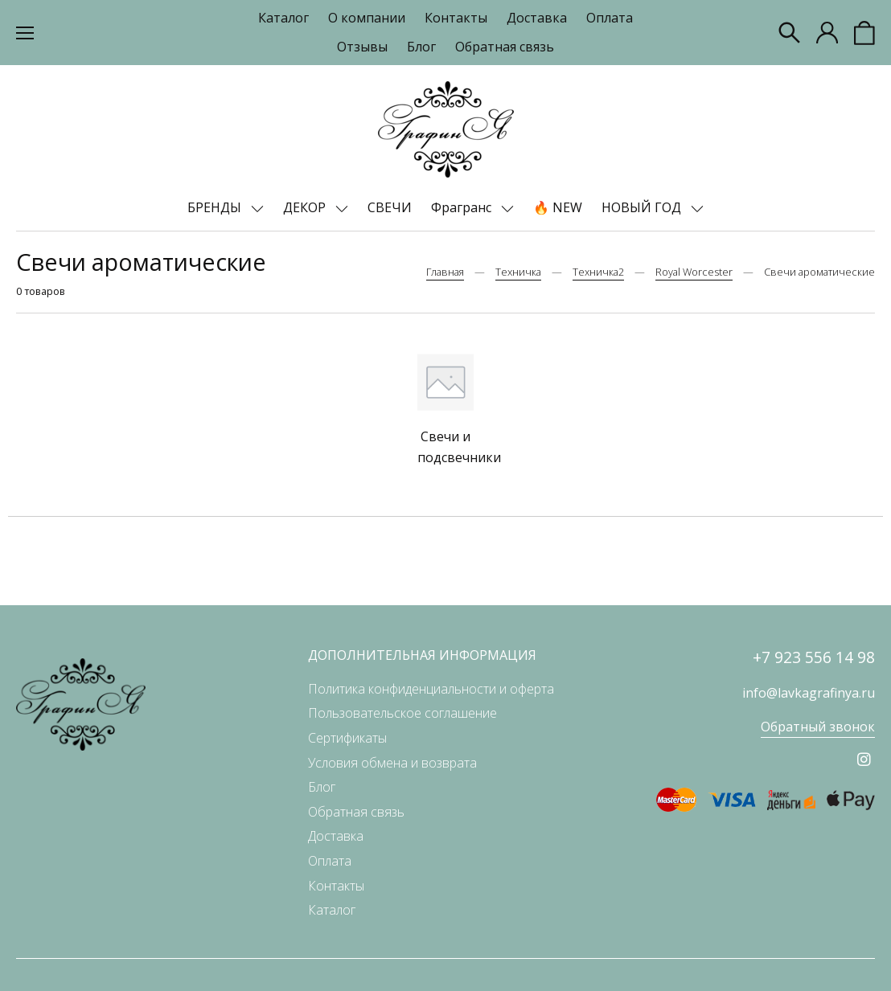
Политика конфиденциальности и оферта (431, 689)
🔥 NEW (557, 207)
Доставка (537, 18)
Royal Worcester (694, 271)
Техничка (518, 271)
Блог (421, 46)
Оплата (609, 18)
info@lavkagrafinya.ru (808, 693)
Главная (445, 271)
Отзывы (362, 46)
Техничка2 (598, 271)
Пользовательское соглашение (402, 713)
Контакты (456, 18)
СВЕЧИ (389, 207)
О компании (366, 18)
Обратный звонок (818, 726)
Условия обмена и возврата (392, 763)
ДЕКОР (306, 207)
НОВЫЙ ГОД (643, 207)
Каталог (283, 18)
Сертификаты (347, 738)
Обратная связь (504, 46)
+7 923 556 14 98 (814, 657)
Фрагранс (463, 207)
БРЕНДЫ (215, 207)
